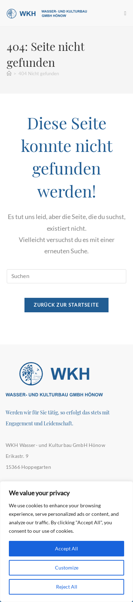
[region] (66, 541)
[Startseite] (9, 73)
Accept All (66, 548)
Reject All (66, 587)
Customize (66, 568)
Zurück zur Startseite (66, 305)
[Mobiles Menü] (125, 13)
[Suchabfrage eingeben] (67, 276)
